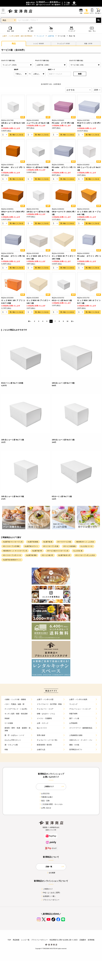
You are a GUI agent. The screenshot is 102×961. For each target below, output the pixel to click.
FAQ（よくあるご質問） (51, 893)
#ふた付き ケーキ (87, 546)
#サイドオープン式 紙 (50, 546)
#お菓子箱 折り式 (64, 555)
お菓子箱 (51, 36)
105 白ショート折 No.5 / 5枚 (38, 212)
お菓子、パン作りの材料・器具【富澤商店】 (17, 36)
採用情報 (91, 940)
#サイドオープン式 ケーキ (12, 555)
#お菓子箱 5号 (37, 551)
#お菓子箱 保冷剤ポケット (12, 560)
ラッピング (40, 36)
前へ (29, 321)
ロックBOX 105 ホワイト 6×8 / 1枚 (38, 257)
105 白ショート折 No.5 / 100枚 (13, 124)
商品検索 (16, 940)
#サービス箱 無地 (69, 546)
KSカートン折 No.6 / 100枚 (38, 167)
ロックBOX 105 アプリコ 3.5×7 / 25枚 (13, 301)
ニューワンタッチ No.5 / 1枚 (38, 123)
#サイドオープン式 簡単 (11, 546)
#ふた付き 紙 (77, 551)
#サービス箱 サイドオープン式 (57, 551)
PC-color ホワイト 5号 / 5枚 (63, 168)
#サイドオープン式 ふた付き (85, 555)
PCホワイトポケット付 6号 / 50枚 (89, 124)
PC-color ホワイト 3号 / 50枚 (13, 257)
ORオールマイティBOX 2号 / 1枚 (63, 213)
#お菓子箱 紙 (47, 542)
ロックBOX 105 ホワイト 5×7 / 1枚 (89, 301)
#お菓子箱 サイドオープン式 (12, 542)
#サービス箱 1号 (47, 555)
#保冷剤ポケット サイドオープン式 (15, 551)
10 (67, 321)
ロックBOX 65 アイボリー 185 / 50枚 (63, 257)
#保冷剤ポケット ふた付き (85, 542)
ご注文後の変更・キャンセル (51, 804)
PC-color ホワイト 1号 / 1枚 (89, 257)
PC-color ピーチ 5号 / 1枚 (63, 123)
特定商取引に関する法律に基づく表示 (64, 940)
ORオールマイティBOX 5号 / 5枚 (13, 213)
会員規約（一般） (48, 896)
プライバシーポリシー (50, 900)
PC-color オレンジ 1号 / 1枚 (13, 168)
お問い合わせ (45, 808)
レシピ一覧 (25, 940)
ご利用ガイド (47, 889)
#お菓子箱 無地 (33, 542)
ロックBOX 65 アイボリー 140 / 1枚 (38, 301)
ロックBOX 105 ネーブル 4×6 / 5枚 (89, 213)
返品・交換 (44, 801)
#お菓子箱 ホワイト (31, 546)
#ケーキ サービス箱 (64, 542)
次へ (72, 321)
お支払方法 (44, 793)
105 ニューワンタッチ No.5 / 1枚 (89, 168)
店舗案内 (82, 940)
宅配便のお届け (46, 797)
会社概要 (51, 873)
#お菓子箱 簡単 (31, 555)
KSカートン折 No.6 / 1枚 (62, 300)
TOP (9, 940)
